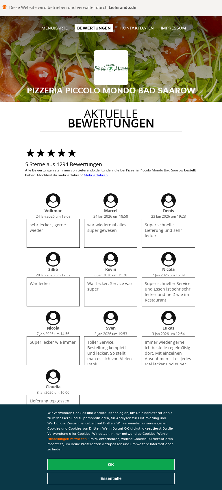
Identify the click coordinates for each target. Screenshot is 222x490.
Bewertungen (94, 28)
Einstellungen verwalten (67, 439)
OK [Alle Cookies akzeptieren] (111, 464)
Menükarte (54, 28)
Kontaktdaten (137, 28)
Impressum (173, 28)
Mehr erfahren (96, 175)
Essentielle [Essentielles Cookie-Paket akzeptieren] (110, 478)
